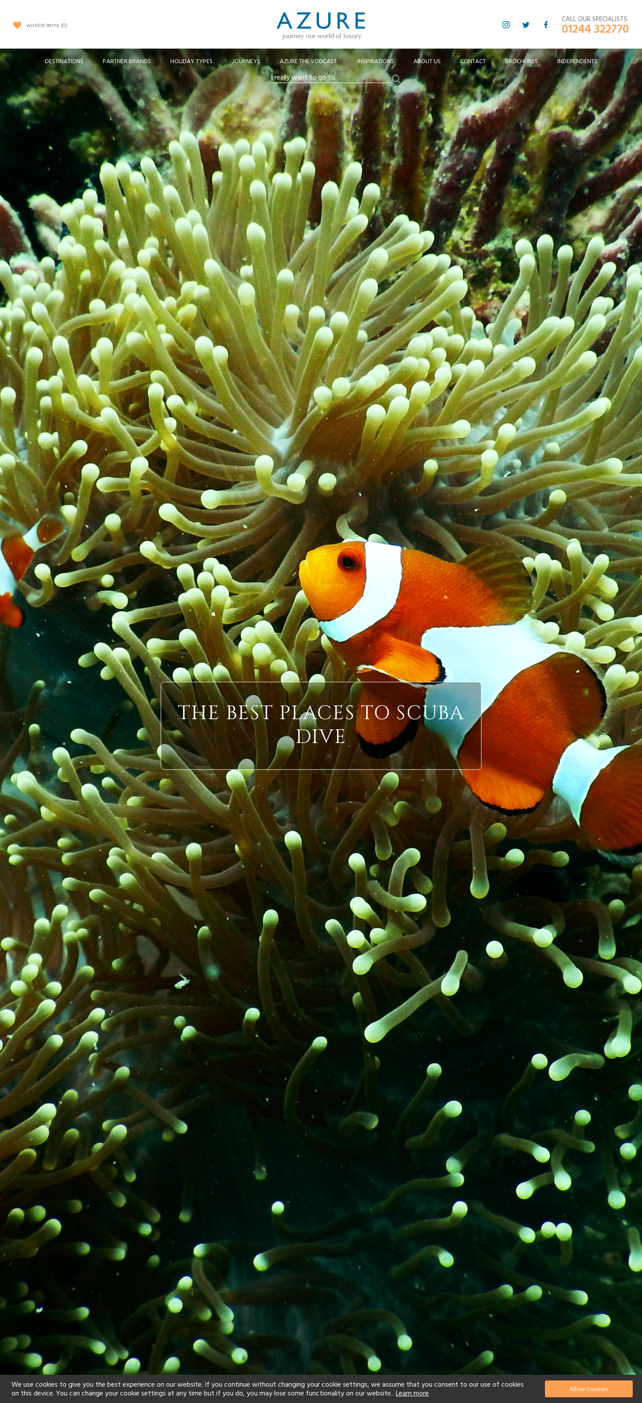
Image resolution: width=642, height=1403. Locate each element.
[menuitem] (64, 61)
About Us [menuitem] (427, 61)
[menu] (321, 64)
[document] (322, 1389)
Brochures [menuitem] (521, 61)
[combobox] (330, 77)
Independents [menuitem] (577, 61)
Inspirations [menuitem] (375, 61)
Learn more (412, 1393)
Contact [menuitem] (473, 61)
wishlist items (47, 25)
